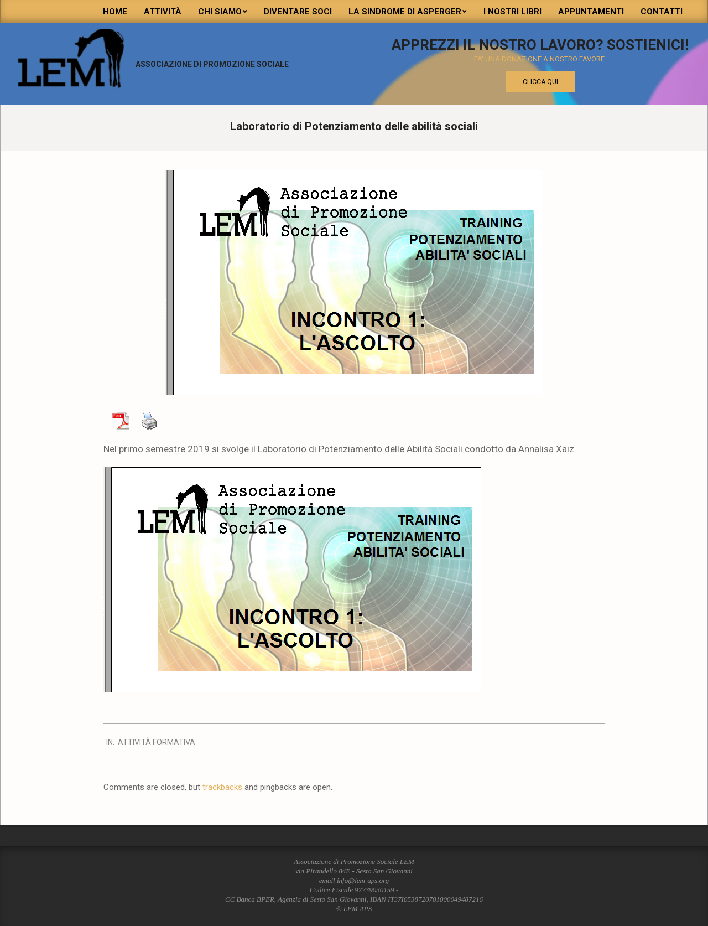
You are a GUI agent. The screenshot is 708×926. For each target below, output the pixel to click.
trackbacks (222, 787)
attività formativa (156, 742)
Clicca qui (540, 82)
